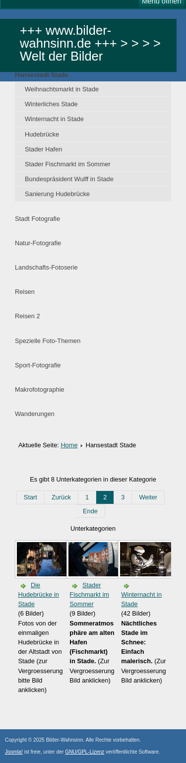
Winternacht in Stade (54, 119)
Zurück (61, 497)
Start (30, 497)
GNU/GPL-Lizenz (84, 752)
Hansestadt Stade (41, 74)
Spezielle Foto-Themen (47, 341)
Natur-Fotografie (38, 243)
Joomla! (14, 752)
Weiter (148, 497)
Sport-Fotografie (38, 365)
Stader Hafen (43, 149)
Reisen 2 (27, 316)
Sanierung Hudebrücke (57, 194)
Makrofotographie (39, 389)
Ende (90, 511)
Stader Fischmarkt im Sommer (68, 164)
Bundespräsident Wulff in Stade (69, 179)
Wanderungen (35, 413)
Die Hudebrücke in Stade (38, 594)
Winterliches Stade (51, 104)
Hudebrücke (42, 134)
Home (69, 445)
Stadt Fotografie (37, 218)
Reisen (25, 291)
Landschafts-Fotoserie (46, 267)
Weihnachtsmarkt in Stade (62, 89)
